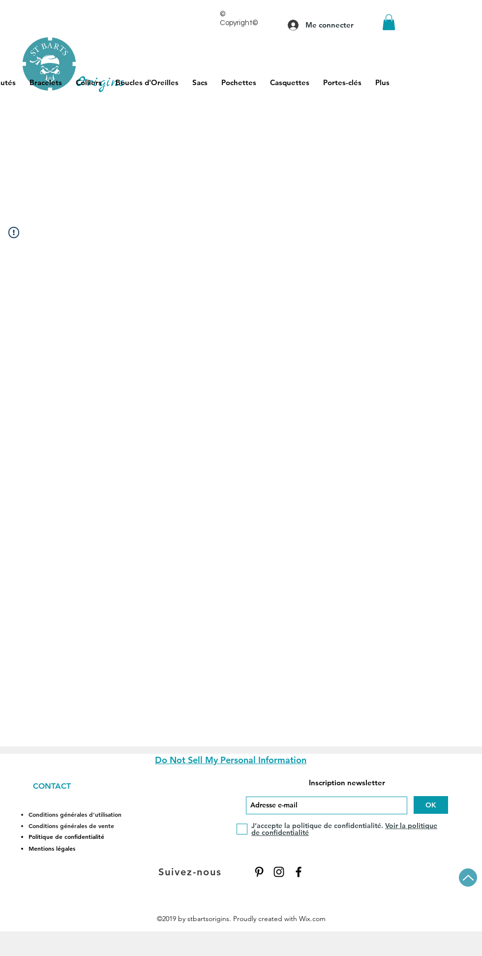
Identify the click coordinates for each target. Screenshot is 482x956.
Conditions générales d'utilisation (75, 814)
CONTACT (52, 786)
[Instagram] (279, 872)
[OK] (431, 805)
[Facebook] (298, 872)
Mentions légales (52, 848)
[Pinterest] (259, 872)
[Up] (468, 877)
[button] (388, 22)
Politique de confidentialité (66, 836)
